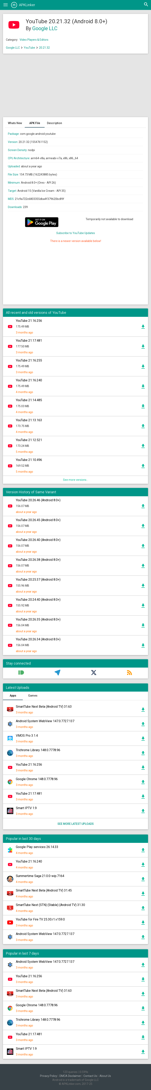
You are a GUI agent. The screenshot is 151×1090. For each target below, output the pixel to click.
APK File (34, 123)
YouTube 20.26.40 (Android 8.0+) (38, 540)
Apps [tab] (13, 695)
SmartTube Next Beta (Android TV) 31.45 (44, 890)
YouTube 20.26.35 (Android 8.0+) (38, 619)
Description (54, 123)
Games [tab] (32, 695)
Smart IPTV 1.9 (26, 808)
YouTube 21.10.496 (29, 460)
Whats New (15, 123)
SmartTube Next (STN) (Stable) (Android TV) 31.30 (50, 905)
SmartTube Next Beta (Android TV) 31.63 (44, 706)
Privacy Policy (48, 1075)
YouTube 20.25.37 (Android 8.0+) (38, 579)
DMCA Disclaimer (70, 1075)
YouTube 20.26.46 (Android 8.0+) (38, 500)
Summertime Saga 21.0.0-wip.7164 (40, 876)
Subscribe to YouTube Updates (75, 233)
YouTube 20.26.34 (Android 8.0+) (38, 639)
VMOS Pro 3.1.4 (27, 735)
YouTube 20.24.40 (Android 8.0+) (38, 599)
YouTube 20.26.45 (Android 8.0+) (38, 520)
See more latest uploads (75, 823)
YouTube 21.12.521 (29, 440)
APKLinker (23, 5)
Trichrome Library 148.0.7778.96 (38, 750)
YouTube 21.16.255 (29, 360)
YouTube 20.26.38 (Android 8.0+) (38, 560)
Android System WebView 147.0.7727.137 (45, 721)
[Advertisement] (75, 87)
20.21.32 (44, 47)
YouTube (29, 47)
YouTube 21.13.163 (29, 420)
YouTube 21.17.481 (29, 340)
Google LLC (44, 28)
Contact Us (90, 1075)
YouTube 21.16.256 (29, 321)
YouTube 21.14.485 (29, 400)
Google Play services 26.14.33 (37, 847)
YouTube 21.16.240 (29, 380)
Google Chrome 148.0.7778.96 (37, 779)
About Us (105, 1075)
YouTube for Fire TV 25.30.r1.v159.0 (40, 919)
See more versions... (75, 479)
